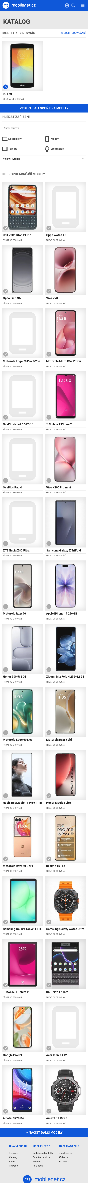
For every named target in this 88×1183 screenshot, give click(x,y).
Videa (12, 1161)
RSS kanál (38, 1165)
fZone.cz (64, 1161)
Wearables (54, 149)
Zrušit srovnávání (73, 33)
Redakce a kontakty (43, 1153)
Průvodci (13, 1165)
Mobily (51, 139)
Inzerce (37, 1161)
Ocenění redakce (41, 1157)
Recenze (13, 1153)
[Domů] (19, 5)
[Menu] (83, 6)
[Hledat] (73, 6)
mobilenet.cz (66, 1153)
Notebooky (12, 139)
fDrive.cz (63, 1157)
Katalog (13, 1157)
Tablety (9, 149)
